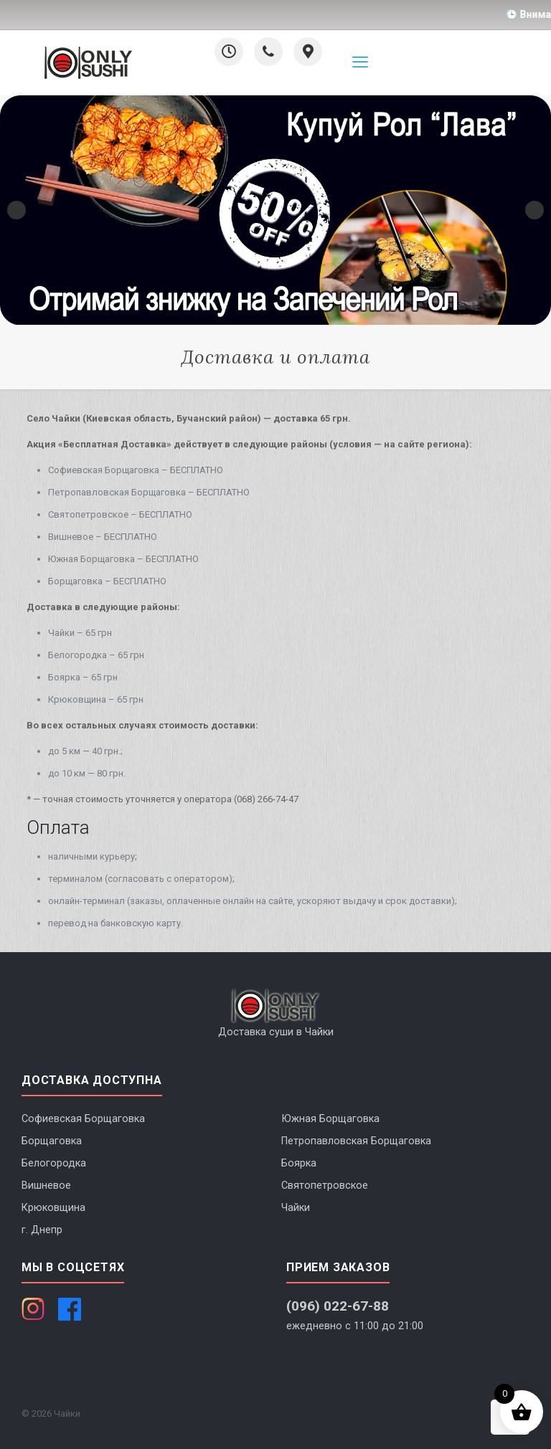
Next (534, 210)
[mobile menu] (360, 62)
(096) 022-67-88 (337, 1306)
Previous (16, 210)
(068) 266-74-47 (266, 799)
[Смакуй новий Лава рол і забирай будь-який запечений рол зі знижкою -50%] (275, 210)
